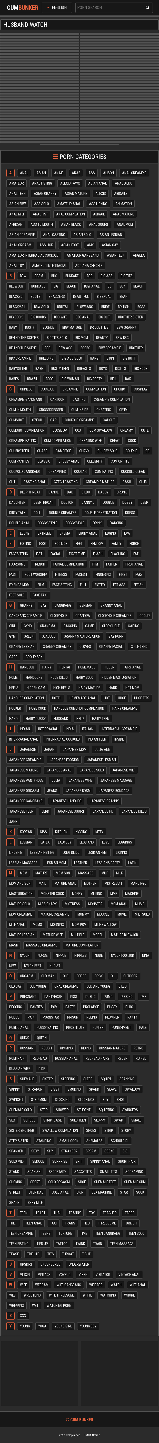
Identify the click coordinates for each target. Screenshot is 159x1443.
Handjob (27, 667)
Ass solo (41, 204)
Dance (53, 492)
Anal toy (16, 266)
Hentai (64, 667)
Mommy (83, 914)
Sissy (55, 1089)
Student (84, 1110)
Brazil (32, 379)
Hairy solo (84, 677)
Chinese (26, 389)
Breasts (84, 369)
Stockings (86, 1100)
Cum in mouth (20, 410)
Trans (70, 1223)
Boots (36, 296)
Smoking (74, 1089)
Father (111, 564)
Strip (108, 1130)
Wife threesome (62, 1295)
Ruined (141, 1058)
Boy (122, 286)
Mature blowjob (124, 935)
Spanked (16, 1151)
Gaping (133, 626)
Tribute (33, 1254)
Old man (48, 976)
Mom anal (119, 904)
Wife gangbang (69, 1285)
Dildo (86, 492)
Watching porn (59, 1305)
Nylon (24, 955)
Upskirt (26, 1264)
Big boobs (38, 317)
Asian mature (76, 194)
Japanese (28, 749)
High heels (61, 688)
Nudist (54, 966)
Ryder (122, 1058)
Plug (129, 1007)
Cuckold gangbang (24, 472)
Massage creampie (41, 945)
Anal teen (17, 194)
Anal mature (123, 214)
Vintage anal (129, 1275)
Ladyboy (64, 842)
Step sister (18, 1141)
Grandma (47, 626)
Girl (12, 626)
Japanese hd (103, 811)
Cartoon (57, 399)
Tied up (42, 1244)
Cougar (80, 472)
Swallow (132, 1089)
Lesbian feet (98, 852)
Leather (80, 863)
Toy (92, 1213)
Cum (22, 7)
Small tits (108, 1172)
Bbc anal (83, 317)
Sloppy (100, 1120)
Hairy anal (132, 667)
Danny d (88, 502)
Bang (94, 358)
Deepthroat (43, 502)
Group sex (34, 657)
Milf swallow (105, 925)
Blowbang (85, 307)
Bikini (111, 358)
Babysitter (18, 369)
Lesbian (26, 842)
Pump (108, 997)
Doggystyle (75, 523)
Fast (13, 574)
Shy (50, 1151)
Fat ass (119, 585)
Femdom (97, 544)
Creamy (126, 430)
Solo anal (60, 1192)
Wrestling (32, 1295)
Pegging (15, 1007)
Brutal (62, 307)
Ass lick (46, 245)
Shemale (27, 1079)
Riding (86, 1048)
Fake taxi (40, 595)
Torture (65, 1233)
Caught (109, 420)
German (86, 605)
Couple (131, 451)
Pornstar (51, 1017)
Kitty (99, 832)
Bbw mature (72, 327)
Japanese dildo (134, 811)
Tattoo (61, 1244)
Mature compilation (82, 945)
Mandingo (138, 883)
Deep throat (30, 492)
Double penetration (101, 513)
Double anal (19, 523)
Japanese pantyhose (26, 780)
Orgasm (26, 976)
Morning (57, 925)
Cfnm (123, 410)
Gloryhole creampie (114, 616)
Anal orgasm (20, 245)
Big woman (70, 379)
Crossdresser (51, 410)
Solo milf (16, 1161)
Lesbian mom (56, 863)
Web (12, 1295)
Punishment (121, 1027)
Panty (132, 1017)
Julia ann (102, 749)
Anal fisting (42, 183)
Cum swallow (101, 430)
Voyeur (65, 1275)
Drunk (122, 492)
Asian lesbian (111, 235)
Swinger (16, 1100)
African (15, 224)
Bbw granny (126, 327)
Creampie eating (22, 441)
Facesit (81, 574)
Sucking (15, 1182)
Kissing (81, 832)
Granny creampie (57, 647)
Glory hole (111, 626)
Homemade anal (82, 698)
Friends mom (19, 585)
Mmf (113, 894)
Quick (24, 1038)
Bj (109, 286)
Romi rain (17, 1058)
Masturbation (21, 894)
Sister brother (21, 1130)
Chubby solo (107, 451)
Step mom (39, 1100)
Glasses (49, 636)
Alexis (100, 194)
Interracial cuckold (63, 739)
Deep (144, 502)
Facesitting (18, 554)
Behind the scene (23, 348)
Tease (14, 1254)
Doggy (127, 502)
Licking (121, 852)
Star (124, 1192)
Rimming (66, 1048)
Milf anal (17, 925)
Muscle (103, 914)
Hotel (56, 698)
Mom (23, 873)
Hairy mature (89, 688)
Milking (96, 894)
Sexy (35, 1151)
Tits (50, 1254)
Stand (14, 1172)
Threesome (107, 1223)
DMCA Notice (92, 1435)
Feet (79, 544)
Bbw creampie (109, 348)
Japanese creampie (25, 760)
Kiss (43, 832)
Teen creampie (21, 1233)
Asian (41, 173)
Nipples (80, 955)
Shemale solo (20, 1110)
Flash (98, 554)
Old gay (15, 986)
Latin (132, 863)
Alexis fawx (70, 183)
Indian (25, 729)
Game (89, 626)
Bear (123, 296)
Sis (125, 1151)
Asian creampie (22, 235)
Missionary (47, 904)
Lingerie (15, 852)
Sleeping (68, 1079)
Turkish (130, 1223)
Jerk (45, 811)
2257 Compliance (69, 1435)
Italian (87, 729)
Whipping (16, 1305)
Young (25, 1326)
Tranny (75, 1213)
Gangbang (63, 605)
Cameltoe (63, 451)
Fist (39, 554)
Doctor (67, 502)
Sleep (88, 1079)
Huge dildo (59, 677)
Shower (62, 1110)
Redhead (40, 1058)
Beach (138, 286)
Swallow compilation (60, 1130)
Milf (105, 873)
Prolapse (91, 1007)
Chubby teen (19, 451)
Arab (76, 173)
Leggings (125, 842)
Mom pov (79, 925)
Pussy (112, 1007)
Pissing (127, 997)
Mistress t (113, 883)
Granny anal (111, 605)
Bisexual (104, 296)
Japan (49, 749)
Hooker (15, 708)
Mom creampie (21, 914)
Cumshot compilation (26, 430)
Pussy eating (47, 1027)
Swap (118, 1120)
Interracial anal (23, 739)
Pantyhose (53, 997)
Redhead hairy (98, 1058)
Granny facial (111, 647)
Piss (73, 997)
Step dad (36, 1192)
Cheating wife (91, 441)
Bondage (38, 286)
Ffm (95, 564)
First (123, 574)
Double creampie (62, 513)
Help (80, 719)
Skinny (14, 1089)
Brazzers (57, 296)
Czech (37, 420)
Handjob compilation (26, 698)
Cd (147, 451)
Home (13, 677)
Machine (132, 894)
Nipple (61, 955)
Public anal (18, 1027)
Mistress (72, 904)
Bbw (23, 276)
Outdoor (130, 976)
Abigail (99, 214)
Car (53, 420)
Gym (12, 636)
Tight (86, 1254)
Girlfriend (139, 647)
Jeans (52, 791)
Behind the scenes (24, 338)
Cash (127, 482)
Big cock (16, 317)
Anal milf (17, 214)
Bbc (90, 276)
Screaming (134, 1172)
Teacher (110, 1213)
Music (140, 904)
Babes (14, 379)
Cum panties (19, 461)
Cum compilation (57, 441)
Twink (80, 1244)
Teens (46, 1233)
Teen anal (33, 1223)
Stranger (69, 1151)
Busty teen (60, 369)
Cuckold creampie (80, 420)
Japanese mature (23, 770)
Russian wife (19, 1069)
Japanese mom (74, 749)
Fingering (103, 574)
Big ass (107, 276)
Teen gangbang (107, 1233)
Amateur (16, 183)
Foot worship (36, 574)
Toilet (40, 1213)
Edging (110, 533)
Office (81, 976)
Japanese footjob (64, 760)
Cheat (115, 441)
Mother (90, 883)
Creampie (70, 389)
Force (134, 544)
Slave (112, 1089)
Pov (54, 1007)
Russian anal (66, 1058)
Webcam (41, 1285)
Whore (129, 1295)
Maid (42, 883)
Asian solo (82, 235)
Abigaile (120, 194)
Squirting (106, 1110)
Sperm (91, 1151)
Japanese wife (80, 780)
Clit (12, 482)
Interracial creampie (119, 729)
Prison (72, 1017)
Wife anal (138, 1285)
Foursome (17, 564)
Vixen (83, 1275)
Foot (43, 544)
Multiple (78, 935)
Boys (103, 369)
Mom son (63, 873)
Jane (13, 822)
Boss (141, 307)
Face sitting (62, 585)
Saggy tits (83, 1172)
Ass (91, 173)
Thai (57, 1213)
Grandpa (82, 616)
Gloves (85, 647)
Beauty (102, 338)
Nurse (43, 955)
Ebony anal (87, 533)
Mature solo (19, 904)
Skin (80, 1192)
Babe (39, 369)
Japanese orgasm (24, 791)
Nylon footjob (122, 955)
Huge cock (37, 708)
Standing (43, 1141)
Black (71, 286)
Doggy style (47, 523)
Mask (13, 945)
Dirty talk (17, 513)
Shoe (82, 1182)
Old (65, 976)
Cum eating (104, 472)
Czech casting (66, 482)
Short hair (127, 1161)
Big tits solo (57, 338)
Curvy (84, 451)
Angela (139, 255)
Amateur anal (69, 204)
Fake (139, 574)
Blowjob (16, 286)
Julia (56, 780)
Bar (128, 379)
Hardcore (34, 677)
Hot (107, 698)
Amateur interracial (49, 266)
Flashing (118, 554)
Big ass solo (72, 358)
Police (14, 1017)
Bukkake (72, 276)
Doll (37, 513)
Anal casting (54, 235)
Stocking (62, 1100)
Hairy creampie (124, 708)
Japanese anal (58, 770)
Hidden (109, 667)
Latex (45, 842)
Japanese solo (92, 770)
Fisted (100, 585)
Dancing (116, 523)
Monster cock (52, 894)
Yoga (42, 1326)
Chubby (120, 389)
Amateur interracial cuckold (33, 255)
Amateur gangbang (83, 255)
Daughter (17, 502)
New (12, 966)
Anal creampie (134, 173)
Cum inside (79, 410)
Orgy (99, 976)
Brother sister (130, 317)
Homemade (86, 667)
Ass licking (98, 204)
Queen (42, 1038)
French (39, 564)
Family (116, 544)
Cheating (103, 410)
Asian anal (97, 183)
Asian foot (70, 245)
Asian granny (45, 194)
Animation (123, 204)
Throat (68, 1254)
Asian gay (110, 245)
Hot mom (132, 688)
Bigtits (120, 369)
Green (29, 636)
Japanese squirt (70, 811)
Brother (136, 348)
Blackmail (17, 307)
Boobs (85, 348)
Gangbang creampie (25, 616)
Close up (60, 430)
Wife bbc (96, 1285)
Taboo (130, 1213)
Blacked (16, 296)
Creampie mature (100, 482)
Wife (23, 1285)
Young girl (63, 1326)
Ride (41, 1069)
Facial (56, 554)
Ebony (24, 533)
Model (98, 935)
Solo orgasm (59, 1182)
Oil (113, 976)
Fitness (61, 574)
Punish (98, 1027)
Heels (13, 688)
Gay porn (115, 636)
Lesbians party (107, 863)
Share (14, 1203)
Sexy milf (35, 1203)
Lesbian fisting (42, 852)
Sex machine (102, 1192)
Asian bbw (17, 204)
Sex (12, 1120)
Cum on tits (120, 461)
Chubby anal (68, 461)
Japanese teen (21, 811)
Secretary (57, 1172)
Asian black (71, 224)
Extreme (45, 533)
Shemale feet (105, 1182)
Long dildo (71, 852)
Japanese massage (116, 780)
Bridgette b (99, 327)
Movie (122, 914)
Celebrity (95, 461)
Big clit (104, 317)
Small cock (68, 1141)
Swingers (130, 1110)
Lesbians (87, 842)
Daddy (103, 492)
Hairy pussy (36, 719)
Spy (105, 1100)
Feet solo (17, 595)
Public (90, 997)
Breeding (46, 358)
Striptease (52, 1120)
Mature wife (53, 935)
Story (126, 1130)
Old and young (98, 986)
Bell (113, 379)
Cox (78, 430)
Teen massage (122, 1244)
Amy (90, 245)
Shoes (91, 1130)
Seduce (38, 1161)
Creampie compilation (112, 399)
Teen (23, 1213)
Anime (59, 173)
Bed (48, 348)
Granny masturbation (82, 636)
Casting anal (35, 482)
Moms (37, 925)
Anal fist (40, 214)
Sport (35, 1182)
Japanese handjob (66, 801)
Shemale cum (135, 1182)
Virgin (25, 1275)
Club (143, 482)
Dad (70, 492)
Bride (105, 307)
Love (106, 842)
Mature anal (65, 883)
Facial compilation (68, 564)
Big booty (94, 379)
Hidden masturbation (119, 677)
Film (41, 585)
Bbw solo (41, 307)
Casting (79, 399)
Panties (36, 1007)
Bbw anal (92, 286)
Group (145, 616)
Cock (132, 441)
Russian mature (112, 1048)
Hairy (46, 667)
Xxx (23, 1316)
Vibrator (103, 1275)
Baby (13, 327)
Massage (85, 873)
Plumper (112, 1017)
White (87, 1295)
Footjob (61, 544)
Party (70, 1007)
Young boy (88, 1326)
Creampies (57, 472)
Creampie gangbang (25, 399)
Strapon (35, 1089)
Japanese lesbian (101, 760)
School (29, 1120)
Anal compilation (70, 214)
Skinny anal (100, 1161)
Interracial (48, 729)
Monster (95, 904)
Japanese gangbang (26, 801)
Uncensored (51, 1264)
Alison (108, 173)
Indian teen (97, 739)
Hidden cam (36, 688)
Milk (119, 873)
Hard (113, 688)
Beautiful (81, 296)
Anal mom (125, 224)
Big (56, 286)
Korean (26, 832)
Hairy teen (100, 719)
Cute (145, 430)
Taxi (53, 1223)
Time (83, 1233)
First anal (134, 564)
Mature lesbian (22, 935)
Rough (47, 1048)
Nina (145, 955)
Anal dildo (123, 183)
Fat (135, 554)
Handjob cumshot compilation (79, 708)
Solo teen (78, 1120)
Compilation (96, 389)
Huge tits (141, 698)
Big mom (81, 338)
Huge (122, 698)
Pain (31, 1017)
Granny (26, 605)
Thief (13, 1223)
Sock (140, 1192)
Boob (50, 379)
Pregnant (28, 997)
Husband (61, 719)
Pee (143, 997)
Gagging (70, 626)
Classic (43, 461)
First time (77, 554)
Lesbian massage (23, 863)
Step (44, 1110)
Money (77, 894)
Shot (121, 1100)
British (123, 307)
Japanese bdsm (78, 791)
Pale (143, 1027)
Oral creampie (66, 986)
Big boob (140, 369)
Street (15, 1192)
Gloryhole (58, 616)
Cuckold (47, 389)
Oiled (122, 986)
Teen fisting (18, 1244)
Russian (26, 1048)
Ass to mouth (42, 224)
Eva (127, 533)
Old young (38, 986)
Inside (119, 739)
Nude (99, 955)
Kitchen (61, 832)
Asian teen (116, 255)
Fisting (25, 544)
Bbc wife (60, 317)
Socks (109, 1151)
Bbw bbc (122, 338)
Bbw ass (65, 348)
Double (108, 502)
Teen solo (136, 1233)
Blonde (48, 327)
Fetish (139, 585)
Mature (41, 873)
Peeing (91, 1017)
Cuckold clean (133, 472)
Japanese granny (104, 801)
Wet (35, 1305)
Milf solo (142, 914)
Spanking (127, 1079)
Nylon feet (32, 966)
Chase (42, 451)
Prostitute (75, 1027)
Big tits (127, 276)
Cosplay (140, 389)
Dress (130, 513)
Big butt (129, 358)
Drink (97, 523)
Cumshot (16, 420)
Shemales (94, 1141)
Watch (116, 1285)
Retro (138, 1048)
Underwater (79, 1264)
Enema (65, 533)
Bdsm (39, 276)
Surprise (59, 1161)
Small (136, 1120)
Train (97, 1244)
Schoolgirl (120, 1141)
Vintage (44, 1275)
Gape (13, 657)
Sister (47, 1079)
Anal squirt (98, 224)
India (70, 729)
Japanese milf (123, 770)
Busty (30, 327)
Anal (24, 173)
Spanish (34, 1172)
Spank (94, 1089)
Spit (78, 1161)
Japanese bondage (114, 791)
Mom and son (20, 883)
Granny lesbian (22, 647)
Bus (54, 276)
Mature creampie (55, 914)
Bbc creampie (20, 358)
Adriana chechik (88, 266)
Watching (108, 1295)
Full (83, 585)
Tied (86, 1223)
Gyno (28, 626)
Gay (43, 605)
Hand (13, 719)
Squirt (106, 1079)
